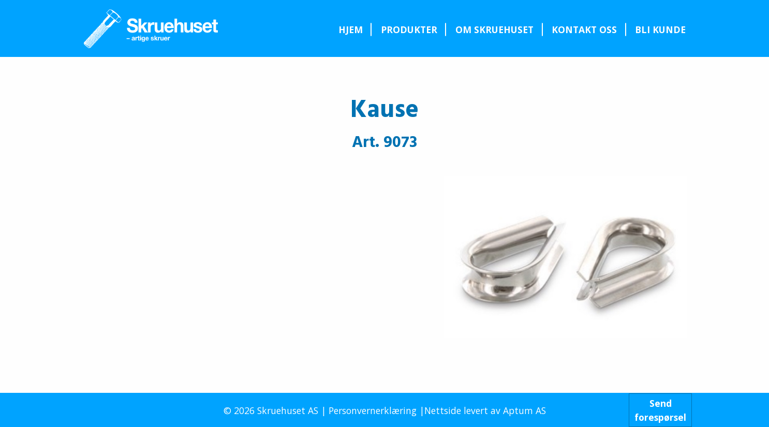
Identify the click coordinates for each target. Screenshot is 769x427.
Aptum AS (524, 410)
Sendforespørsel (660, 410)
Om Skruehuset (494, 29)
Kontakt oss (584, 29)
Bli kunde (660, 29)
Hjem (350, 29)
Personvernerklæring (373, 410)
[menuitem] (350, 29)
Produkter (409, 29)
